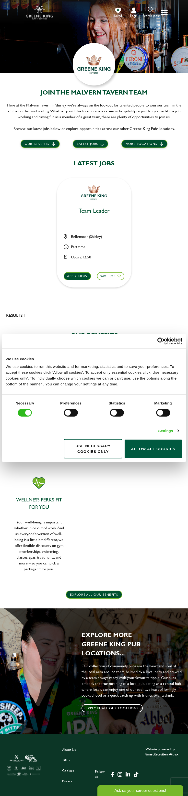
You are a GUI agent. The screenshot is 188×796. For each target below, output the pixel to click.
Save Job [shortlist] (108, 275)
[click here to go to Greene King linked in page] (128, 774)
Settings (165, 430)
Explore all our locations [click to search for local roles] (112, 708)
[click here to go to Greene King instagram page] (120, 774)
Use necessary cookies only (92, 449)
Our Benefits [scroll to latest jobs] (37, 144)
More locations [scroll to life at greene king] (141, 144)
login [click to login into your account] (134, 15)
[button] (151, 12)
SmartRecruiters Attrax (161, 754)
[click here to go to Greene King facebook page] (113, 774)
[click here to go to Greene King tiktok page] (136, 774)
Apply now (77, 275)
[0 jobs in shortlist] (118, 12)
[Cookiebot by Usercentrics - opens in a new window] (161, 341)
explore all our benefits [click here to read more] (94, 594)
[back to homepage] (39, 12)
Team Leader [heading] (94, 211)
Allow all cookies (153, 448)
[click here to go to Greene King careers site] (24, 765)
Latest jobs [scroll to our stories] (87, 144)
